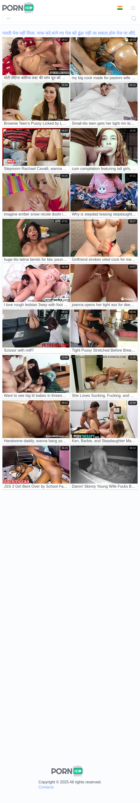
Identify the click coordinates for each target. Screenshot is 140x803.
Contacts (46, 787)
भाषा (120, 8)
